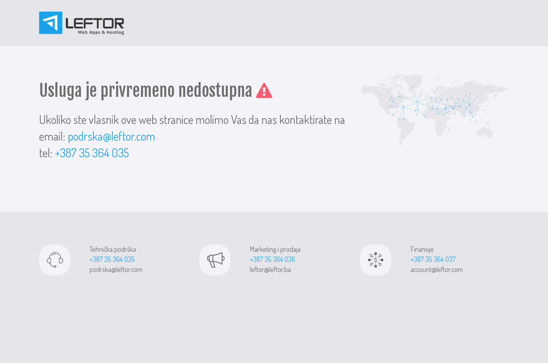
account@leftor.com (437, 269)
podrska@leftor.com (111, 136)
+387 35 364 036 (272, 259)
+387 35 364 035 (92, 152)
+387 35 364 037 (433, 259)
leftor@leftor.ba (270, 269)
